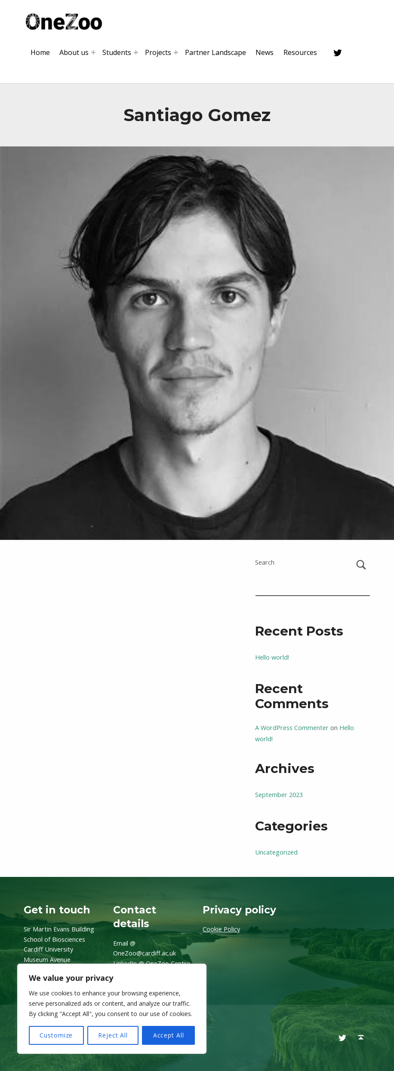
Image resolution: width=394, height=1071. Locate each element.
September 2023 (279, 795)
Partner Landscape (215, 52)
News (264, 52)
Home (40, 52)
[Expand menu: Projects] (176, 52)
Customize (56, 1035)
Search (264, 562)
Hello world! (272, 657)
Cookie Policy (221, 929)
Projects (158, 52)
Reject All (113, 1035)
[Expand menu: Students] (136, 52)
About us (74, 52)
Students (116, 52)
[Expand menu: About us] (93, 52)
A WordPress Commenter (292, 728)
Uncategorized (276, 852)
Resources (300, 52)
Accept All (168, 1035)
